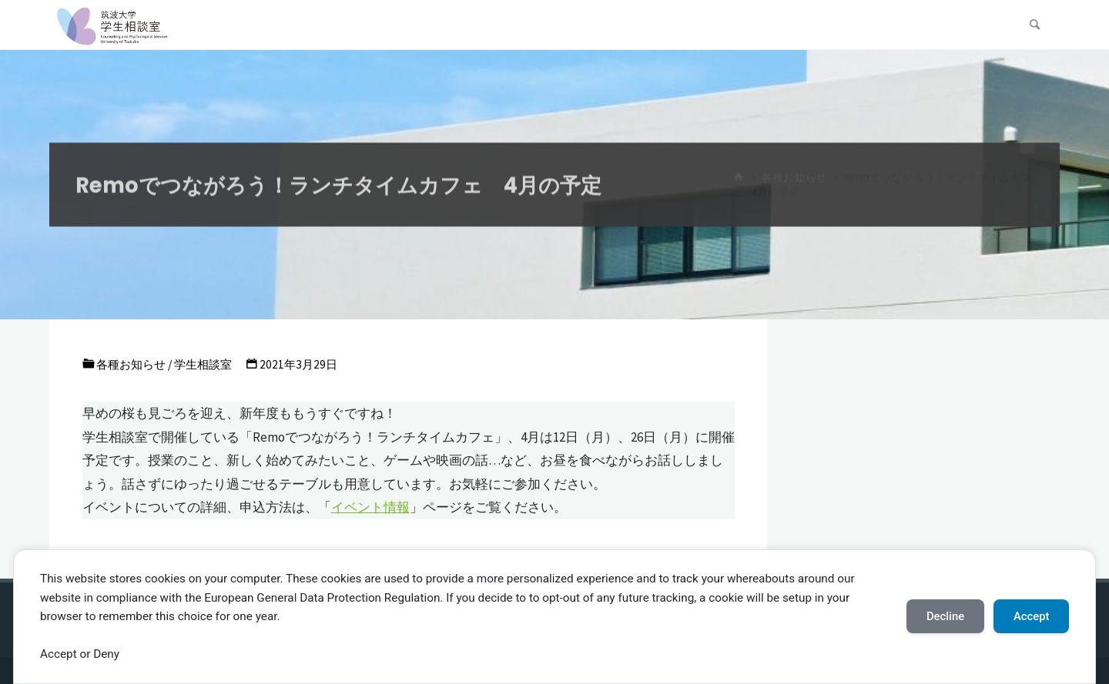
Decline (945, 616)
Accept (1032, 616)
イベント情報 (370, 507)
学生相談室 (203, 364)
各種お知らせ (131, 364)
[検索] (1035, 25)
